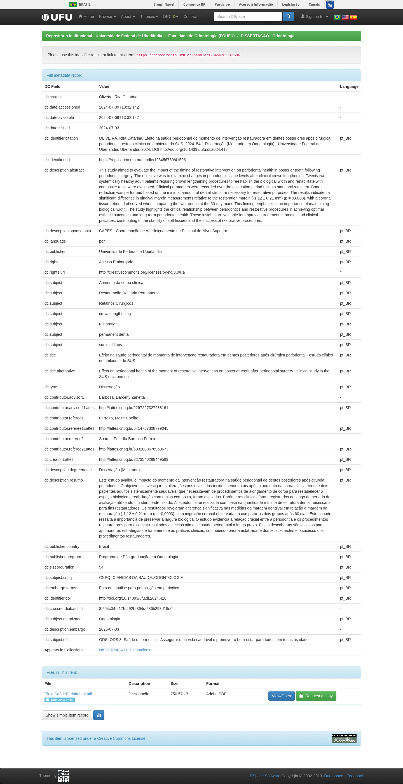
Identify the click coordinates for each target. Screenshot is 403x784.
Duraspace (333, 776)
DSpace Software (265, 776)
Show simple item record (67, 715)
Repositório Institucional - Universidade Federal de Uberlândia (104, 36)
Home (86, 16)
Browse (107, 16)
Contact (190, 16)
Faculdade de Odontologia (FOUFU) (201, 36)
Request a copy (316, 695)
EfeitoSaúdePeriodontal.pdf (68, 694)
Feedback (355, 776)
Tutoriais (149, 16)
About (128, 16)
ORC (170, 16)
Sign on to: (315, 16)
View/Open (281, 696)
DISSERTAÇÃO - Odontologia (268, 36)
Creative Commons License (121, 738)
